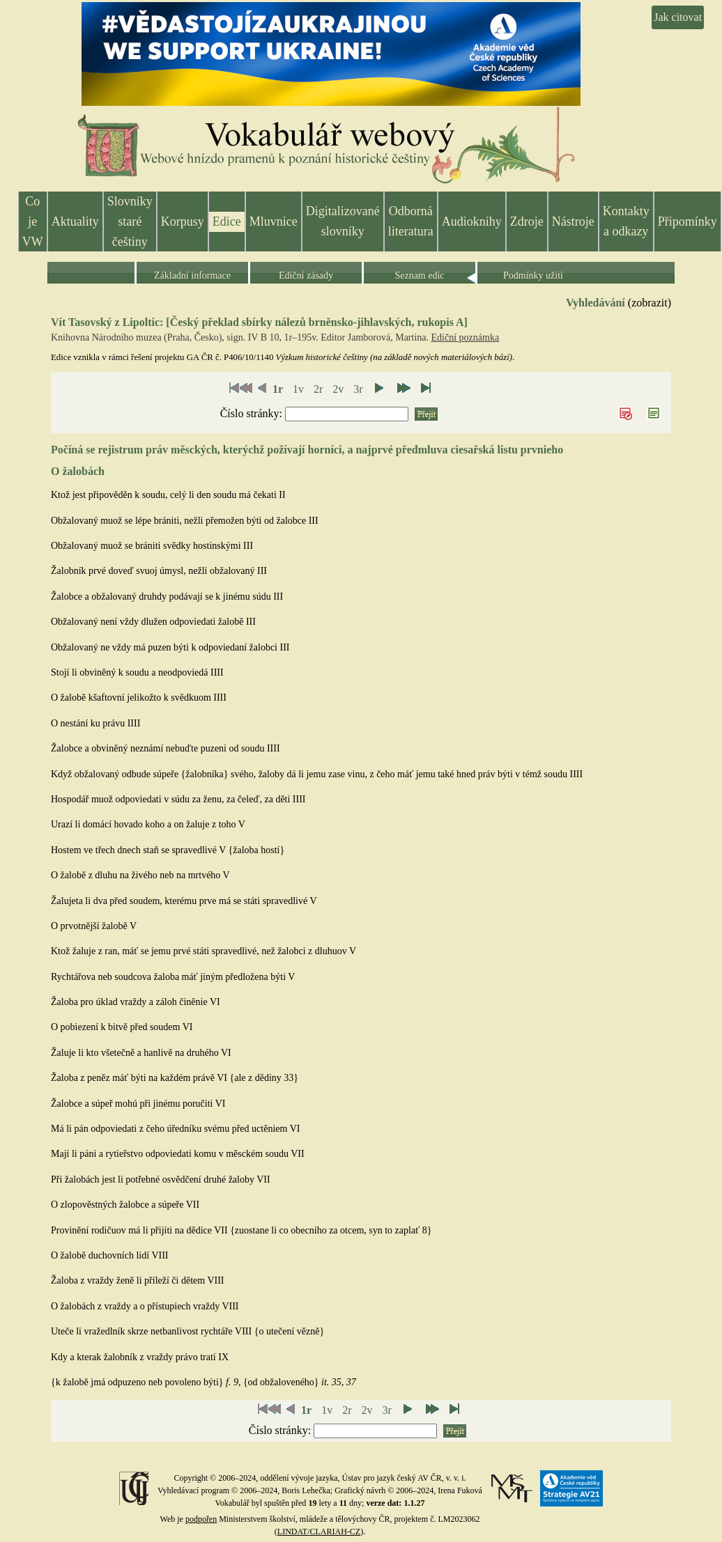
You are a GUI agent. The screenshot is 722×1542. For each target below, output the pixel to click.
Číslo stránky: (252, 413)
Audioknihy (472, 221)
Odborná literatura (410, 221)
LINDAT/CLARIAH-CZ (318, 1531)
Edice (227, 221)
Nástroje (573, 221)
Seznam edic (419, 275)
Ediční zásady (306, 275)
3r (357, 389)
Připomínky (687, 221)
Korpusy (182, 221)
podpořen (201, 1519)
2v (338, 389)
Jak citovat (678, 17)
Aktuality (75, 221)
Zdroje (527, 221)
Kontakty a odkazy (626, 221)
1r (277, 389)
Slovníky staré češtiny (130, 221)
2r (318, 389)
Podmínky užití (533, 275)
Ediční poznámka (465, 337)
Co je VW (32, 221)
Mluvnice (273, 221)
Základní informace (192, 275)
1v (298, 389)
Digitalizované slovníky (343, 221)
